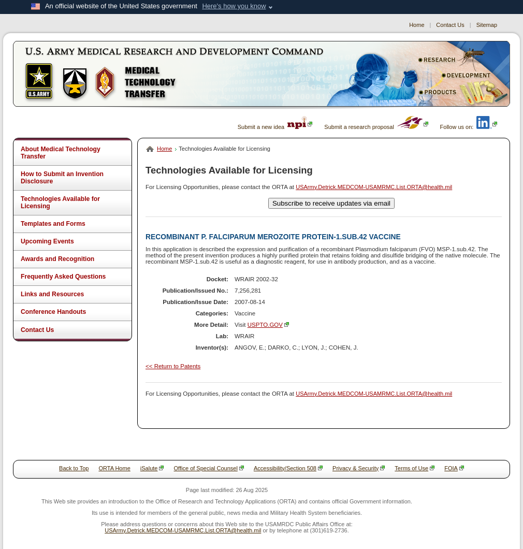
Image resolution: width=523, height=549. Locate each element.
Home (416, 25)
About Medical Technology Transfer (60, 153)
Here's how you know (234, 6)
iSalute (152, 468)
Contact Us (450, 25)
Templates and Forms (53, 223)
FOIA (454, 468)
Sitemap (486, 25)
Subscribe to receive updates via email (331, 203)
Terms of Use (414, 468)
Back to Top (74, 468)
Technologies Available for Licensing (60, 202)
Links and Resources (52, 294)
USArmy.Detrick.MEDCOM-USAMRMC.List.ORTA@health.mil (374, 187)
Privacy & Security (358, 468)
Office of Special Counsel (209, 468)
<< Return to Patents (173, 366)
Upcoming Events (47, 241)
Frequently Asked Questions (63, 276)
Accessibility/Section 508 (288, 468)
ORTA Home (114, 468)
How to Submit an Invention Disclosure (62, 177)
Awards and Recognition (57, 259)
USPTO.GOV (268, 325)
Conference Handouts (53, 311)
